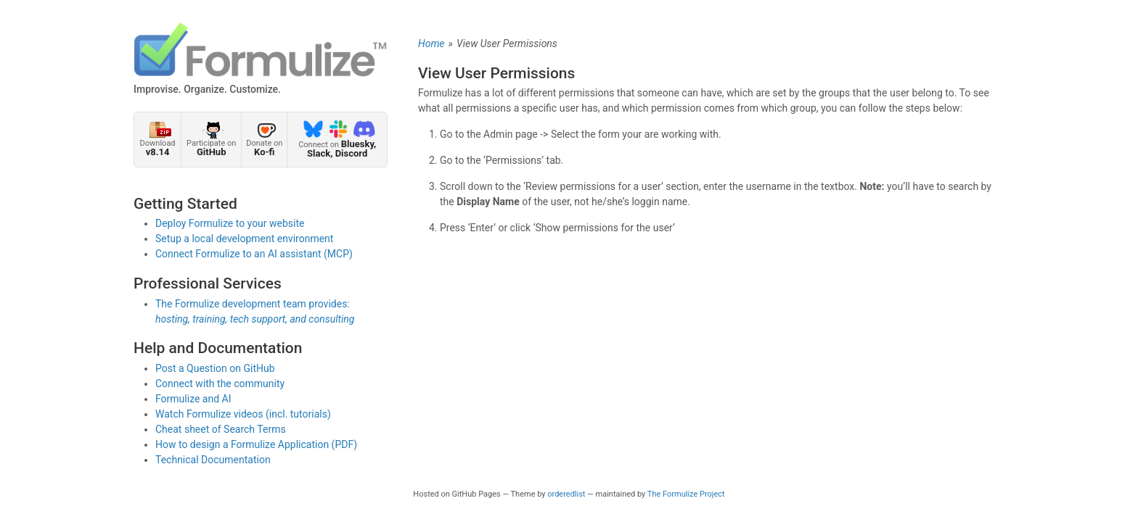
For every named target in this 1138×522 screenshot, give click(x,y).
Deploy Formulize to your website (230, 223)
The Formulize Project (686, 494)
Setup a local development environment (244, 238)
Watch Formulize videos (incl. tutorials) (243, 414)
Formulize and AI (193, 399)
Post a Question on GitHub (215, 368)
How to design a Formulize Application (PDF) (256, 444)
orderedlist (566, 494)
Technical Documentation (213, 459)
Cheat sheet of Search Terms (220, 429)
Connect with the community (219, 383)
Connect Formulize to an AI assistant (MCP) (254, 254)
